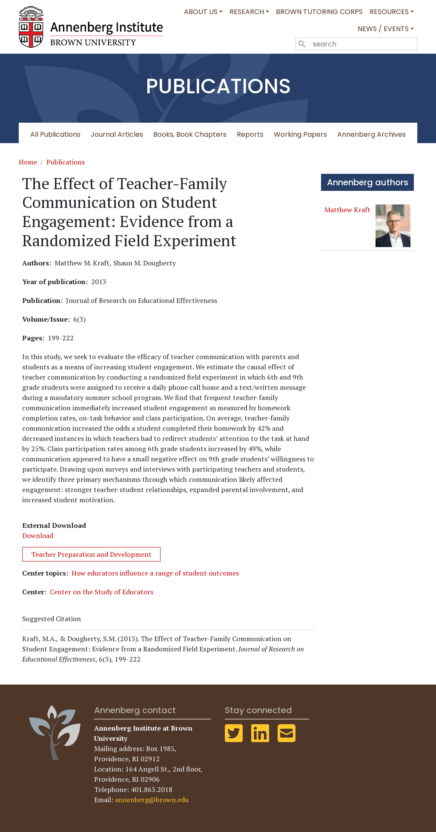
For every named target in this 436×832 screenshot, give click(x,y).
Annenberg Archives (371, 134)
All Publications (55, 134)
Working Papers (300, 134)
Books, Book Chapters (190, 134)
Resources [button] (389, 12)
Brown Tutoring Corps (319, 12)
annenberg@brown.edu (152, 799)
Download (37, 535)
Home (28, 162)
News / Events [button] (383, 29)
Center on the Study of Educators (101, 591)
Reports (250, 134)
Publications (65, 162)
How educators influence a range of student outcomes (155, 573)
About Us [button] (201, 12)
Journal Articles (117, 134)
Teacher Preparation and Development (91, 554)
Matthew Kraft (347, 209)
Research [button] (246, 12)
